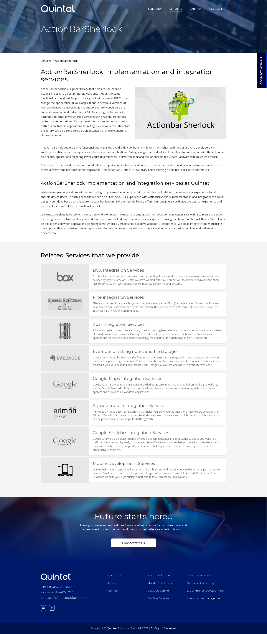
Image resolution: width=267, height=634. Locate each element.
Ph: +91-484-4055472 (56, 587)
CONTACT (215, 9)
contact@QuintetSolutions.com (65, 598)
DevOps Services (158, 598)
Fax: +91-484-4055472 (57, 592)
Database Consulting (200, 583)
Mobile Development (161, 583)
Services (46, 60)
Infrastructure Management (204, 598)
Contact (113, 590)
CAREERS (196, 9)
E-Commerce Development (205, 590)
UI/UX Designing (158, 590)
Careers (113, 583)
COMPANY (155, 9)
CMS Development (199, 575)
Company (114, 575)
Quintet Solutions (58, 8)
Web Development (159, 575)
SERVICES (175, 9)
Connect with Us (133, 543)
